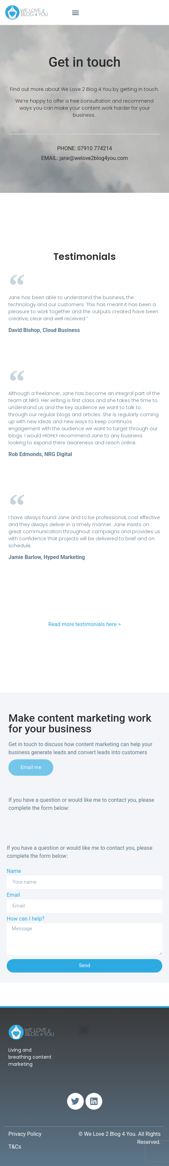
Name (14, 871)
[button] (75, 12)
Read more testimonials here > (84, 624)
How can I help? (25, 919)
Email (13, 895)
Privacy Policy (25, 1134)
